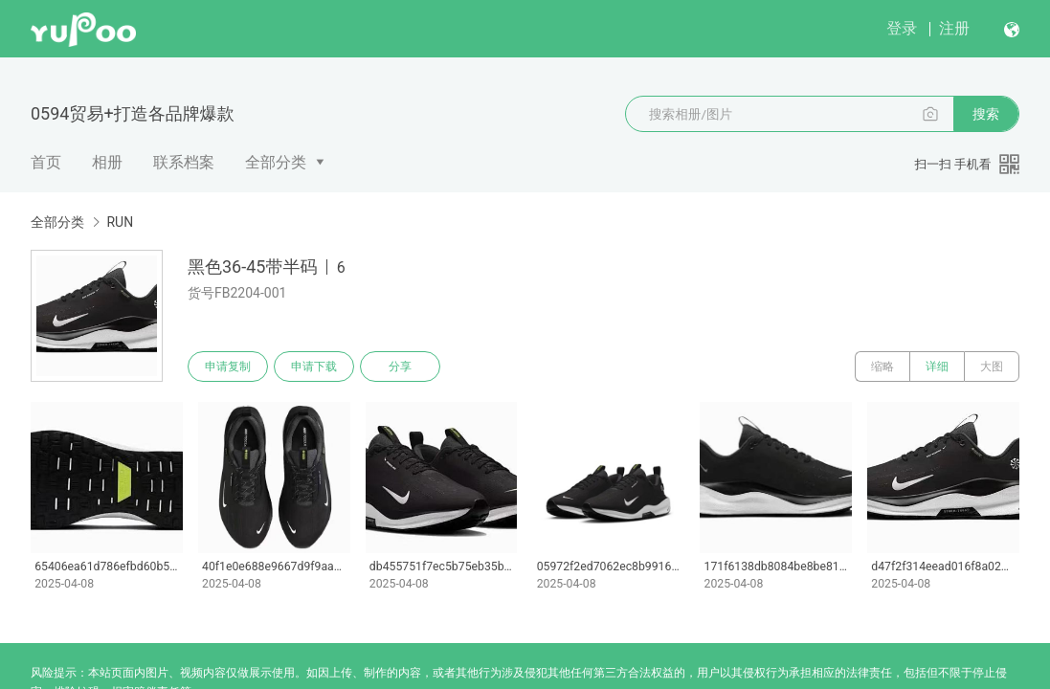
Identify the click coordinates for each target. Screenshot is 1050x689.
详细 (937, 366)
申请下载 (314, 366)
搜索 (985, 114)
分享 (400, 366)
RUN (119, 222)
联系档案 (183, 162)
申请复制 (228, 366)
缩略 (882, 366)
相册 (107, 162)
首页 (46, 162)
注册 (954, 28)
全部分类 (275, 162)
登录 (901, 28)
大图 (991, 366)
